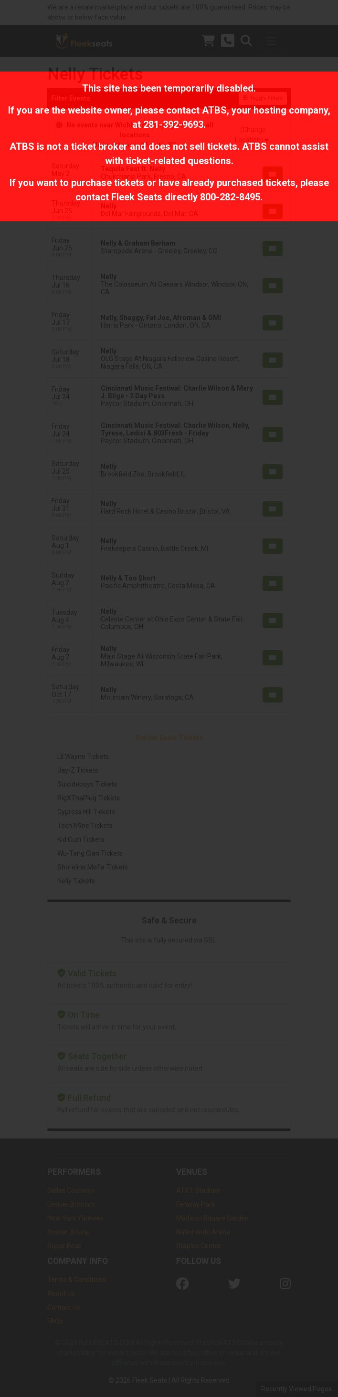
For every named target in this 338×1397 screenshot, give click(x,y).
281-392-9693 (173, 124)
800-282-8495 (230, 197)
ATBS (214, 110)
